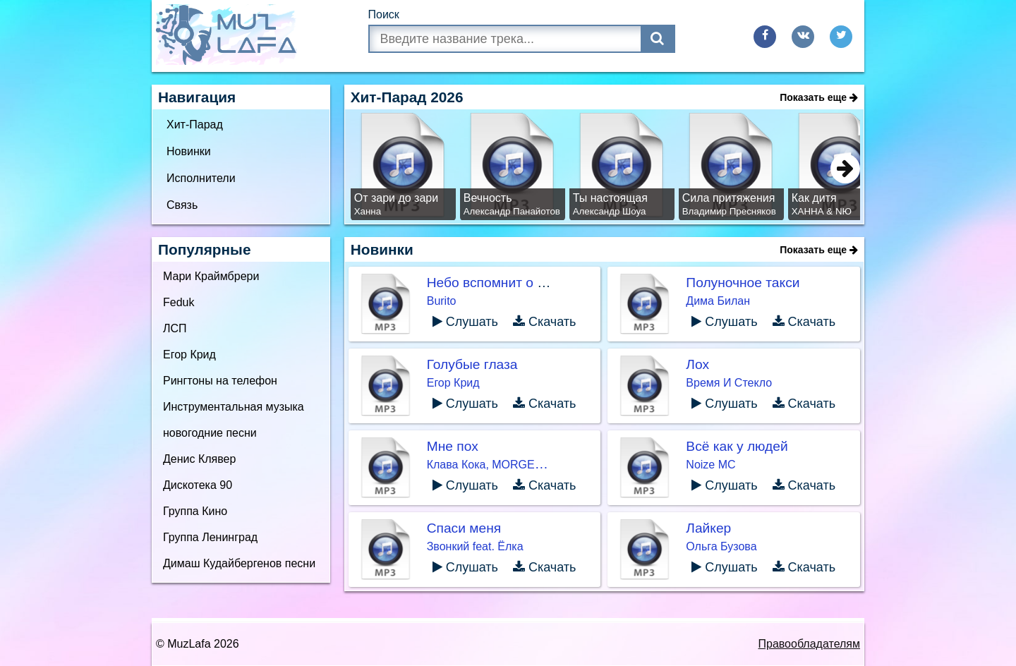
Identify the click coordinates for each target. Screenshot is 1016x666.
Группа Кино (195, 511)
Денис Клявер (199, 459)
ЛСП (175, 328)
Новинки (189, 151)
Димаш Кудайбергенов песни (239, 563)
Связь (182, 205)
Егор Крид (189, 355)
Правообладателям (809, 644)
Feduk (178, 302)
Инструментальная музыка (233, 407)
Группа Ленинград (210, 537)
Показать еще (819, 97)
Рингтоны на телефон (220, 381)
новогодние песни (210, 433)
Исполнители (201, 178)
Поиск (383, 14)
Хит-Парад (195, 125)
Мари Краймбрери (211, 276)
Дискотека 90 (197, 485)
